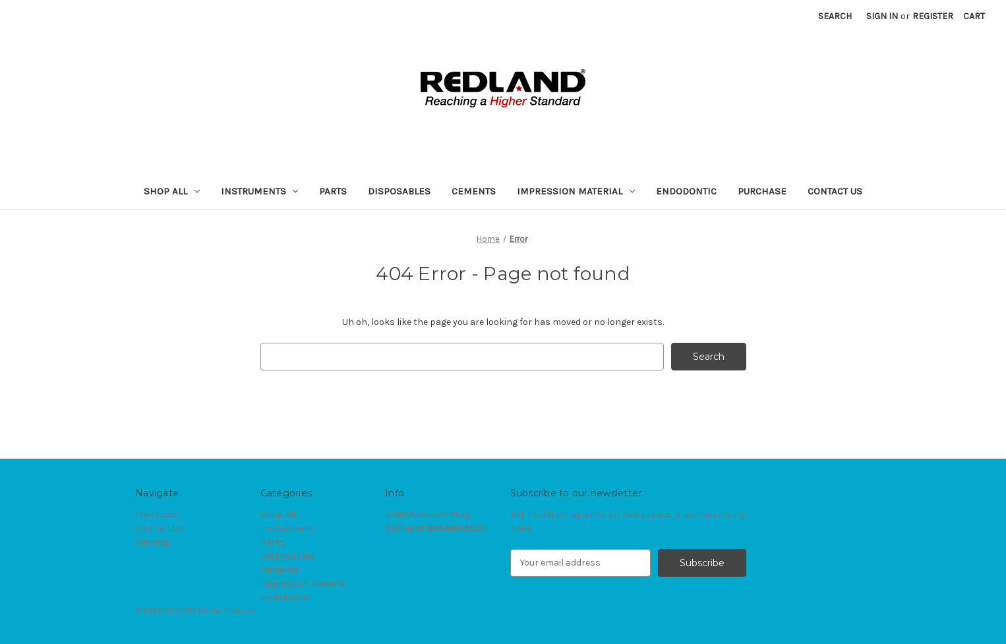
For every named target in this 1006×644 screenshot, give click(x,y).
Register (932, 16)
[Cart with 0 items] (974, 16)
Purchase (762, 191)
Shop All (172, 191)
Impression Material (576, 191)
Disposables (399, 191)
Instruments (260, 191)
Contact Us (835, 191)
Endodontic (686, 191)
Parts (333, 191)
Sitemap (153, 542)
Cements (474, 191)
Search (835, 16)
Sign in (882, 16)
